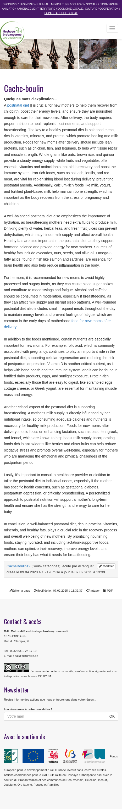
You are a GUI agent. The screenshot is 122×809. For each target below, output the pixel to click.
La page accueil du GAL (61, 13)
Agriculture (60, 4)
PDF (108, 590)
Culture (91, 8)
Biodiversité (109, 4)
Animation (9, 8)
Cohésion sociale (84, 4)
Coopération (109, 8)
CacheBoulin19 (19, 566)
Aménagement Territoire (36, 8)
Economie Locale (70, 8)
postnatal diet (18, 105)
